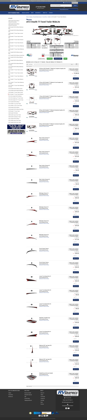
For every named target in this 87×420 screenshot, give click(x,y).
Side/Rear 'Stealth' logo (44, 317)
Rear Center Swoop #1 (44, 137)
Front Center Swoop (44, 248)
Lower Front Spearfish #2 (45, 290)
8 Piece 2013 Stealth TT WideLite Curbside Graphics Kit (52, 124)
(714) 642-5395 (68, 397)
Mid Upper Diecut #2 (44, 220)
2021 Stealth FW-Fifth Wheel (13, 118)
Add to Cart (76, 133)
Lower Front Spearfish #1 (45, 276)
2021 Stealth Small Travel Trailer (14, 122)
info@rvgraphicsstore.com (68, 402)
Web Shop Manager (52, 418)
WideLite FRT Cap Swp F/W (45, 345)
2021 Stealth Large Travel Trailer (14, 120)
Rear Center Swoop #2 (44, 165)
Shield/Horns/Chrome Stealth (46, 373)
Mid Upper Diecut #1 (44, 193)
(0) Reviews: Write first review (44, 126)
